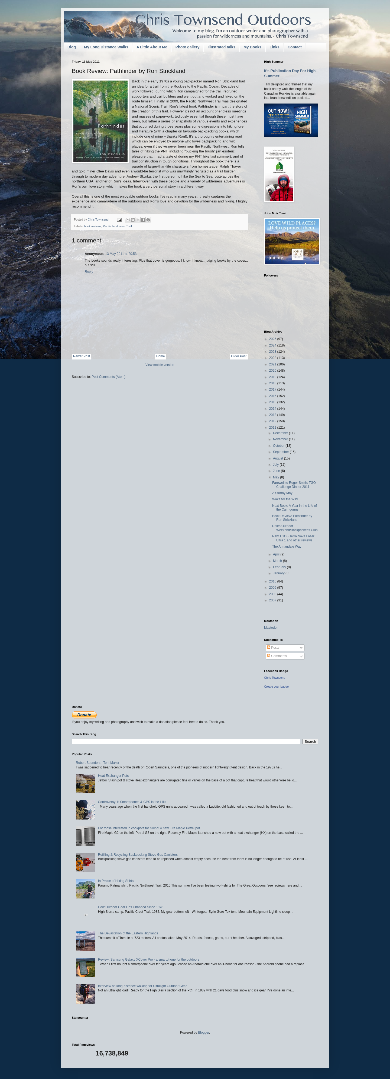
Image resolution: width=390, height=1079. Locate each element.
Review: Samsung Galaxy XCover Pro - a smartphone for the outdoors (148, 959)
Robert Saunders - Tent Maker (97, 763)
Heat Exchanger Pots (113, 776)
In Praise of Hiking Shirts (116, 881)
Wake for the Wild (285, 499)
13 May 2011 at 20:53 (120, 254)
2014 (273, 409)
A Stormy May (282, 493)
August (278, 458)
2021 (273, 364)
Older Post (238, 356)
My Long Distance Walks (106, 47)
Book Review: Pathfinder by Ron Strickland (292, 518)
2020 (273, 370)
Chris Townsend (274, 677)
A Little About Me (151, 47)
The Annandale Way (286, 546)
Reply (89, 272)
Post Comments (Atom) (108, 377)
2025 (273, 339)
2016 (273, 396)
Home (160, 356)
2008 (273, 594)
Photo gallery (188, 47)
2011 (273, 427)
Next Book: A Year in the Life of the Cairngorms (294, 507)
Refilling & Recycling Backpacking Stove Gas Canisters (138, 855)
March (278, 561)
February (280, 567)
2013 (273, 415)
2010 (273, 581)
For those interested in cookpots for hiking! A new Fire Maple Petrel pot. (149, 828)
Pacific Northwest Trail (117, 226)
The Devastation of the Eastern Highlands (128, 933)
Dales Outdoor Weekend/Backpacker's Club (295, 528)
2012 (273, 421)
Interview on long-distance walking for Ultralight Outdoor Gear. (142, 986)
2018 (273, 383)
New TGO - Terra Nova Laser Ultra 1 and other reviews (293, 538)
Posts (273, 648)
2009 (273, 588)
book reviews (92, 226)
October (279, 446)
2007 (273, 600)
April (276, 554)
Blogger (203, 1032)
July (276, 465)
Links (274, 47)
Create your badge (276, 686)
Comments (277, 656)
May (276, 477)
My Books (252, 47)
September (281, 452)
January (279, 573)
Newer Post (81, 356)
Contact (295, 47)
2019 (273, 377)
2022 (273, 358)
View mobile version (159, 365)
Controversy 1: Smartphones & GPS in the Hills (132, 802)
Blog (71, 47)
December (281, 433)
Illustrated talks (221, 47)
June (277, 471)
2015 (273, 402)
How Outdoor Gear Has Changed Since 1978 (130, 907)
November (281, 439)
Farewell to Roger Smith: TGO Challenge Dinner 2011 (294, 484)
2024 (273, 345)
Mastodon (271, 628)
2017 (273, 389)
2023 (273, 352)
